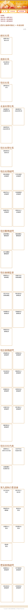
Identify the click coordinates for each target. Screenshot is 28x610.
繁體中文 (19, 6)
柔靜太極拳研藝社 (7, 25)
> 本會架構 (19, 25)
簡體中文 (25, 6)
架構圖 (2, 15)
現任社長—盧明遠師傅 (6, 21)
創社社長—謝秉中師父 (6, 17)
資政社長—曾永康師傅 (6, 19)
